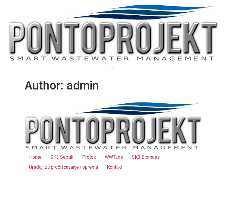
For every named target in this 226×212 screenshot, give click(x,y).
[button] (113, 67)
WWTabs (114, 157)
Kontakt (114, 167)
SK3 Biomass (146, 157)
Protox (89, 157)
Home (35, 157)
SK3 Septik (61, 157)
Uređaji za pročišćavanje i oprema (63, 167)
